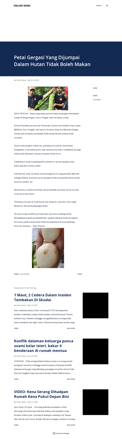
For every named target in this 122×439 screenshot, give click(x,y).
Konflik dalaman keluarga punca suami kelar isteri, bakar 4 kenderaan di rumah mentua (43, 345)
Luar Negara (97, 99)
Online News (22, 5)
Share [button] (95, 88)
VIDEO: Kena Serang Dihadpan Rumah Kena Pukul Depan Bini (41, 394)
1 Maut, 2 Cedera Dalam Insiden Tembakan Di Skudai (42, 297)
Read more (71, 328)
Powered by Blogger (61, 433)
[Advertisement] (61, 26)
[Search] (99, 5)
